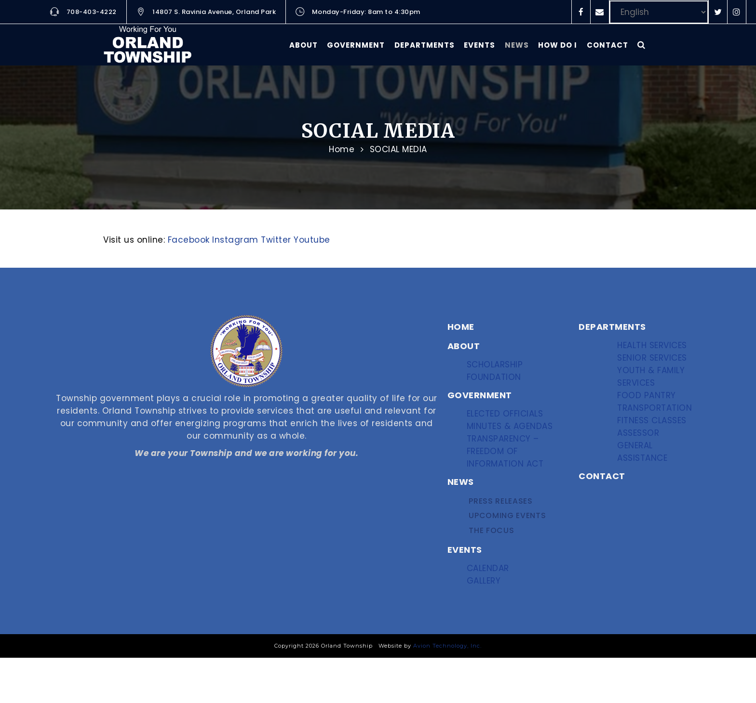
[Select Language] (658, 12)
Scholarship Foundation (498, 372)
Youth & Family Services (653, 391)
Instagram (235, 240)
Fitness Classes (654, 454)
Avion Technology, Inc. (447, 691)
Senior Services (655, 367)
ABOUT (463, 346)
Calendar (492, 603)
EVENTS (464, 582)
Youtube (312, 240)
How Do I (557, 45)
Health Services (655, 348)
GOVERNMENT (479, 399)
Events (479, 45)
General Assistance (646, 497)
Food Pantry (649, 415)
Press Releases (501, 521)
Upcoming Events (507, 541)
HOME (460, 327)
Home (341, 149)
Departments (424, 45)
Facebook (189, 240)
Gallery (488, 622)
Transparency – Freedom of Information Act (507, 469)
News (517, 45)
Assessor (642, 473)
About (303, 45)
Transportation (656, 435)
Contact (607, 45)
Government (356, 45)
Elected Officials (507, 420)
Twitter (276, 240)
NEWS (460, 500)
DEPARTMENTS (612, 327)
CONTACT (602, 524)
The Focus (493, 560)
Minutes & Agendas (510, 439)
